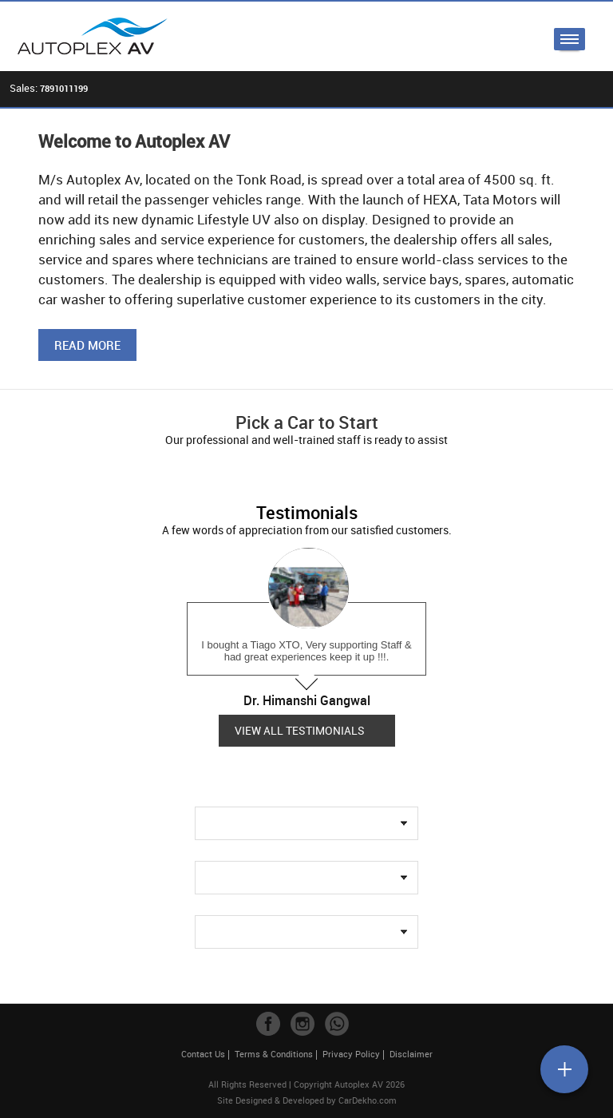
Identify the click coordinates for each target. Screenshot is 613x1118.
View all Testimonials (300, 730)
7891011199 (64, 88)
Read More (87, 345)
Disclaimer (411, 1054)
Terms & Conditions (274, 1054)
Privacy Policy (351, 1054)
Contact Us (203, 1054)
